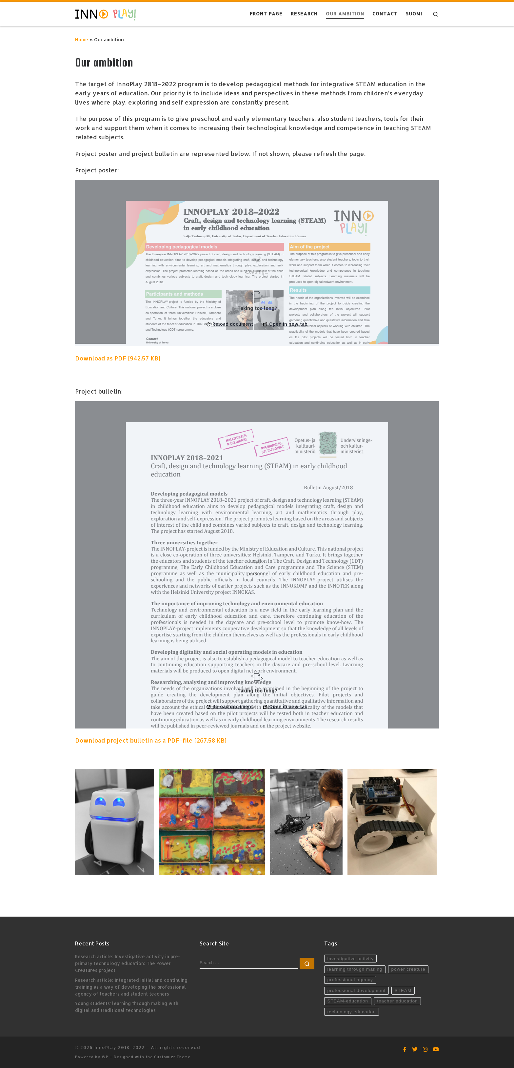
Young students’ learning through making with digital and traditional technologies (126, 1006)
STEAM (403, 990)
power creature (408, 969)
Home (81, 39)
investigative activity (350, 958)
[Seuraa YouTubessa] (436, 1049)
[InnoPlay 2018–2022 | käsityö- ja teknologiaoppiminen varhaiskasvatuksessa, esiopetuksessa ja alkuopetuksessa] (105, 14)
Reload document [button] (230, 324)
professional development (356, 990)
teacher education (397, 1001)
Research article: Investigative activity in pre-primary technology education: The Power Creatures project (127, 963)
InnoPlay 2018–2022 (119, 1047)
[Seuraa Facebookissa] (404, 1049)
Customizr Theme (172, 1056)
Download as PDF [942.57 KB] (117, 358)
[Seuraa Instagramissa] (425, 1049)
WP (105, 1056)
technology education (351, 1011)
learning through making (354, 969)
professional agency (350, 979)
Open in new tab (285, 324)
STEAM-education (347, 1001)
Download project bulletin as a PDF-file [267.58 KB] (150, 740)
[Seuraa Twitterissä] (414, 1049)
